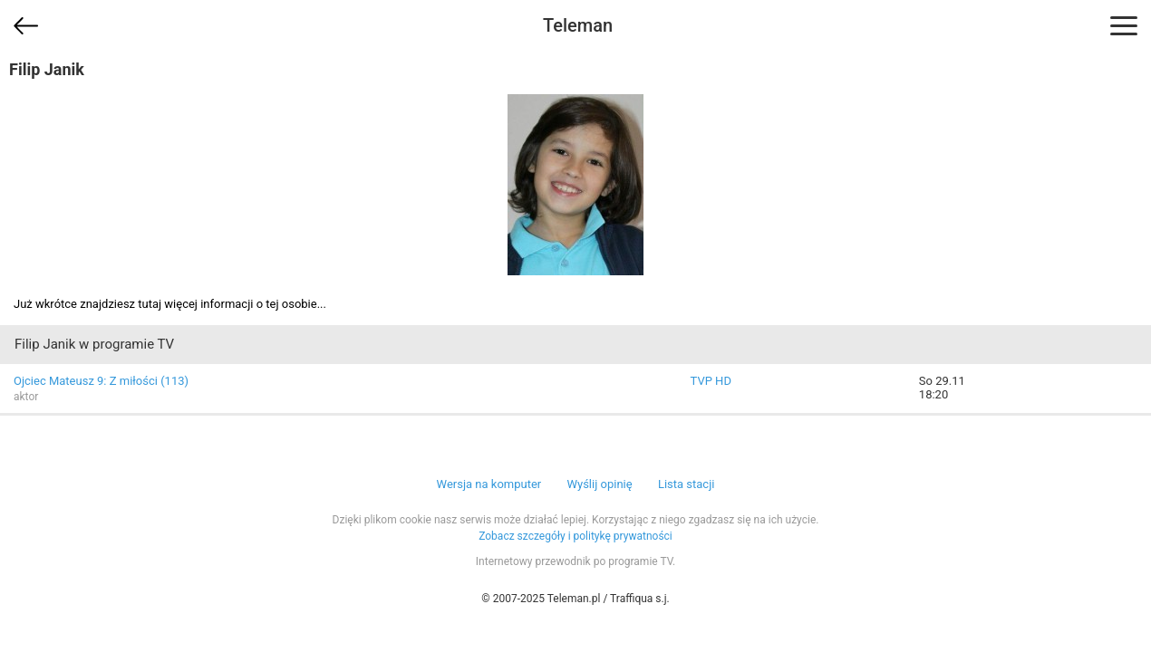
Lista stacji (686, 484)
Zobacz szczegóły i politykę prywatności (575, 536)
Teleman (578, 25)
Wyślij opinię (599, 484)
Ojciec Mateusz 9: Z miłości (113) (101, 381)
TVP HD (711, 381)
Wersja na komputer (489, 484)
